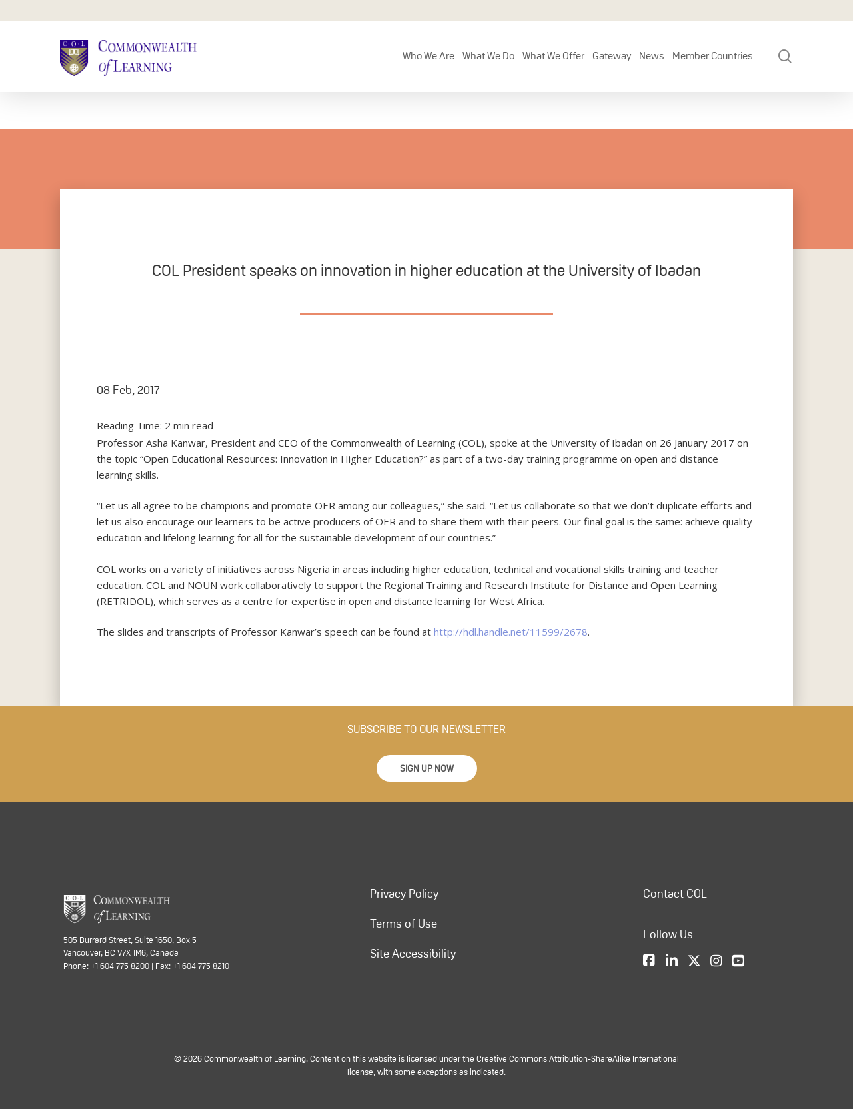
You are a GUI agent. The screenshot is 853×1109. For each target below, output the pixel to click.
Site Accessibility (413, 953)
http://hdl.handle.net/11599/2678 (511, 631)
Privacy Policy (404, 893)
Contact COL (675, 893)
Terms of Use (403, 923)
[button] (427, 768)
